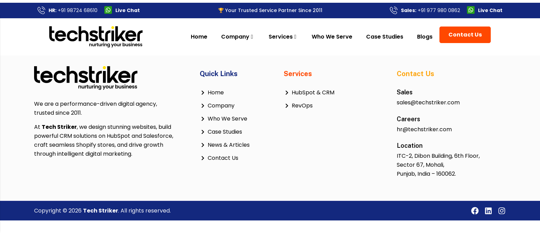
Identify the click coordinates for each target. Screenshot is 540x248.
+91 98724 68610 (73, 10)
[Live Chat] (108, 10)
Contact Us (477, 35)
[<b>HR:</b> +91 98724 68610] (41, 10)
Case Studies (396, 37)
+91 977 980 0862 (430, 10)
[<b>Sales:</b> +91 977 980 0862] (393, 10)
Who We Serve (343, 37)
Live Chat (127, 10)
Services (294, 37)
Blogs (436, 37)
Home (210, 37)
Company (248, 37)
